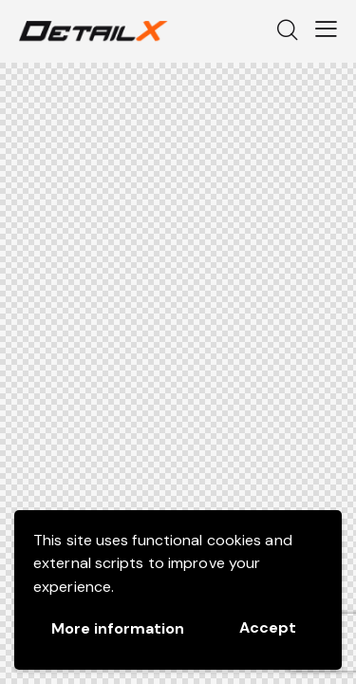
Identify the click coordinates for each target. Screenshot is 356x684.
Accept (267, 627)
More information (117, 628)
